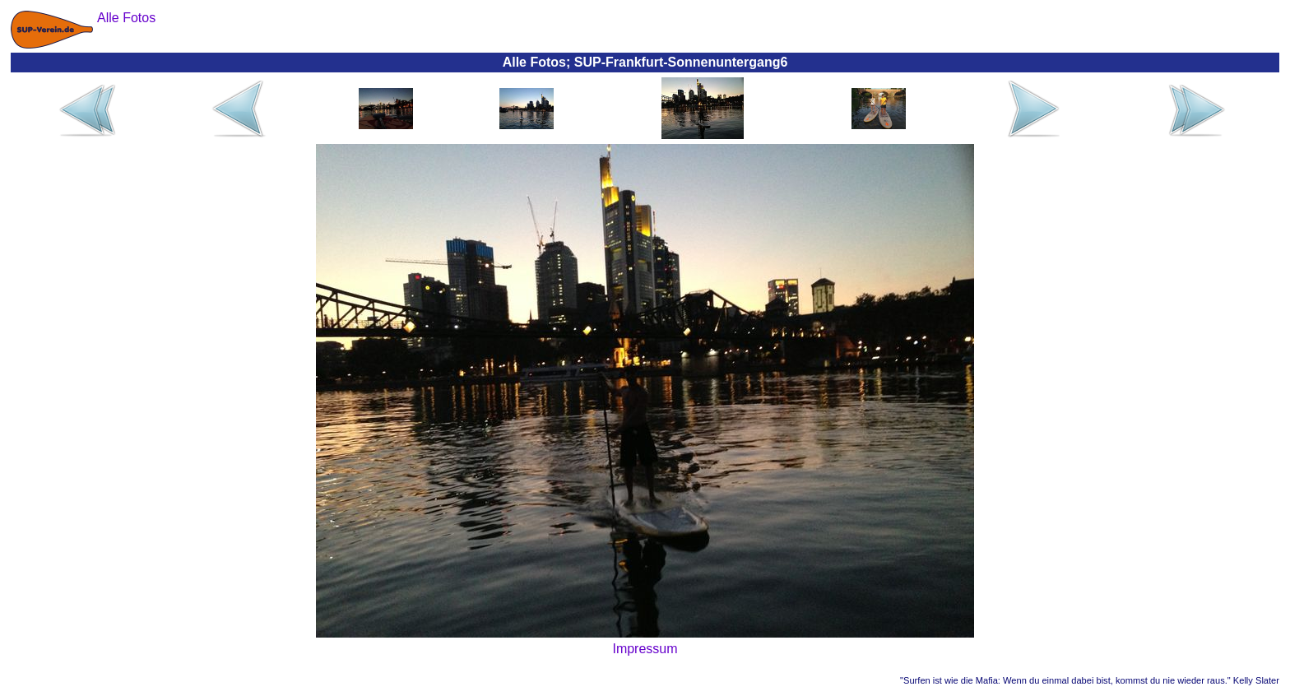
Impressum (644, 649)
